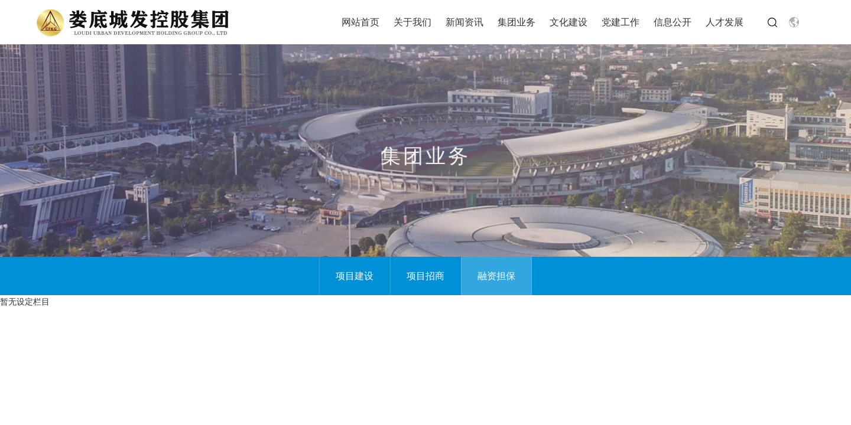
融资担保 (496, 275)
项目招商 (425, 275)
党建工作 (620, 21)
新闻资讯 (464, 21)
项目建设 (354, 275)
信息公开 (672, 21)
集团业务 (516, 21)
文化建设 (568, 21)
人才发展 (724, 21)
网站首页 (360, 21)
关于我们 (412, 21)
